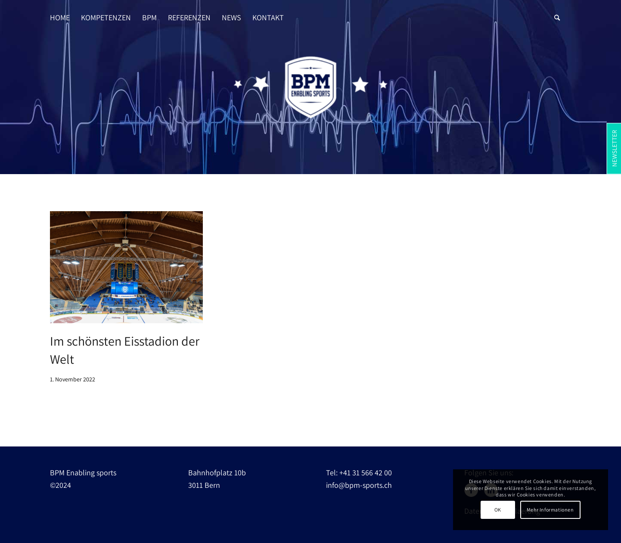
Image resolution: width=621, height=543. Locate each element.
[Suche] (557, 9)
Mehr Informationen (550, 509)
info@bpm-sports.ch (359, 485)
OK (497, 509)
